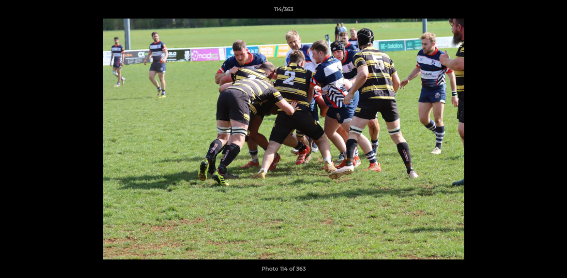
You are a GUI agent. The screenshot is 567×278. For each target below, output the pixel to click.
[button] (553, 11)
